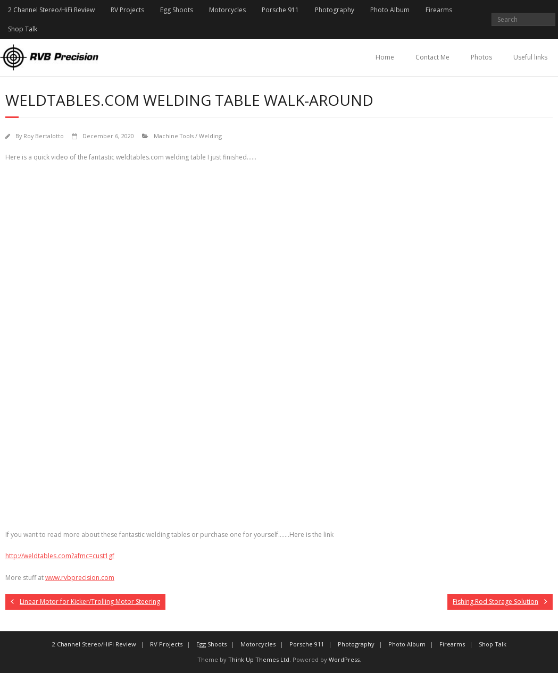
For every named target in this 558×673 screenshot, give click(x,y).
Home (385, 57)
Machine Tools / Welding (188, 136)
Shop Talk (22, 28)
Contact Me (432, 57)
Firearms (439, 9)
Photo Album (390, 9)
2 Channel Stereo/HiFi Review (51, 9)
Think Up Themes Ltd (258, 659)
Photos (481, 57)
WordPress (344, 659)
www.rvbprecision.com (79, 577)
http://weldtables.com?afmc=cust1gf (59, 555)
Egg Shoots (176, 9)
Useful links (530, 57)
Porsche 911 (280, 9)
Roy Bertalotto (43, 136)
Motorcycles (227, 9)
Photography (334, 9)
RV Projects (127, 9)
